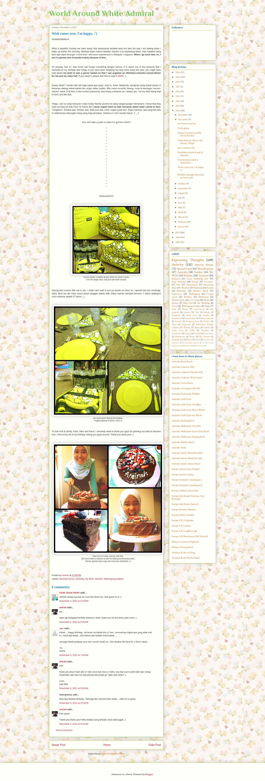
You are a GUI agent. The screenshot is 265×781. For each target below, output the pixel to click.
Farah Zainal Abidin (69, 592)
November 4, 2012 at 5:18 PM (73, 601)
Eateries (187, 312)
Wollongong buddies (114, 579)
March (181, 217)
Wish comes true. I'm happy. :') (191, 169)
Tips (197, 312)
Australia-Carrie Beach (182, 383)
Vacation (203, 275)
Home (107, 744)
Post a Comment (64, 730)
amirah (63, 607)
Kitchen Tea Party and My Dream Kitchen (189, 134)
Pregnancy (186, 324)
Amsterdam (190, 318)
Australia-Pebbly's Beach (183, 442)
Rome (189, 339)
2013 (177, 105)
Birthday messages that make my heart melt (191, 176)
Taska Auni (177, 330)
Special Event (184, 269)
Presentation (199, 345)
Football (197, 333)
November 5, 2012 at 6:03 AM (73, 622)
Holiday (188, 275)
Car (203, 342)
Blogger (149, 774)
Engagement (176, 345)
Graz (174, 309)
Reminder (181, 290)
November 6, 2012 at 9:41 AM (73, 724)
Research (176, 278)
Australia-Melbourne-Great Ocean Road (190, 431)
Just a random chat (186, 147)
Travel (175, 306)
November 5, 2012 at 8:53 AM (73, 688)
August (181, 193)
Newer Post (58, 744)
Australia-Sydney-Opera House (186, 463)
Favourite (208, 281)
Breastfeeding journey (190, 342)
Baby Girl (187, 303)
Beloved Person (67, 579)
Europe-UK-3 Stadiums (183, 520)
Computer (176, 315)
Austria (175, 303)
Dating (188, 333)
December (183, 114)
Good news (191, 315)
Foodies (198, 272)
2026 (178, 72)
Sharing (186, 327)
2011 (177, 232)
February (182, 221)
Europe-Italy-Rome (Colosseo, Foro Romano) (188, 497)
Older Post (154, 744)
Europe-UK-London (181, 525)
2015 (177, 96)
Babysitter (175, 342)
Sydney (207, 327)
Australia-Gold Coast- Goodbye (186, 404)
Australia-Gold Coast (181, 399)
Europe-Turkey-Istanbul (183, 514)
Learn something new (198, 278)
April (180, 212)
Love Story (208, 333)
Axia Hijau (207, 339)
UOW (192, 330)
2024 (178, 81)
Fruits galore (183, 128)
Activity (178, 264)
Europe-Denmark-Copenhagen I (187, 479)
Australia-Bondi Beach (182, 361)
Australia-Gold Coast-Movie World (188, 409)
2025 (178, 77)
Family (210, 287)
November (183, 119)
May (180, 207)
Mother (206, 321)
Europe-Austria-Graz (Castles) (186, 469)
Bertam (206, 312)
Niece (174, 324)
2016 (177, 91)
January (182, 226)
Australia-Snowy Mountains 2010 (187, 452)
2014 (177, 101)
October (182, 183)
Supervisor (177, 293)
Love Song (194, 300)
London (206, 315)
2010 (177, 237)
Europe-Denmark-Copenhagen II (187, 485)
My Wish (89, 579)
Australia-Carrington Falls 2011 (186, 388)
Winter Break (178, 300)
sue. (61, 628)
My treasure (204, 336)
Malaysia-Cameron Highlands (185, 541)
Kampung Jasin (192, 321)
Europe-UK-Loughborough (184, 531)
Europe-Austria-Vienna (183, 474)
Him (178, 284)
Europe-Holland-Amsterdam (185, 490)
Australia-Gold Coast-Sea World (187, 415)
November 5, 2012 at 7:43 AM (73, 655)
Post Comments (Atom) (113, 753)
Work (206, 300)
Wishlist (99, 579)
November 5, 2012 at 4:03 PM (73, 703)
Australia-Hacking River (183, 420)
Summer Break (200, 290)
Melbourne (203, 296)
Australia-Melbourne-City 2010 (186, 426)
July (180, 197)
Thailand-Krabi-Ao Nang (183, 552)
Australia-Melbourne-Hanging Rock (188, 436)
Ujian (197, 339)
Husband (198, 287)
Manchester (180, 336)
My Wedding (203, 303)
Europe (195, 281)
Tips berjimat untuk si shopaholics (188, 161)
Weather (185, 287)
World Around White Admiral (101, 13)
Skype (197, 327)
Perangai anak (178, 339)
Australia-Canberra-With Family (187, 377)
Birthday (80, 579)
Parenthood (177, 318)
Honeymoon (192, 284)
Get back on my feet (187, 123)
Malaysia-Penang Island (182, 547)
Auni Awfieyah (179, 281)
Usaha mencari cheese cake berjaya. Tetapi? (190, 142)
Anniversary (199, 309)
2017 (177, 86)
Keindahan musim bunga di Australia (190, 154)
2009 (178, 242)
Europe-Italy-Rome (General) (185, 504)
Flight (207, 306)
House (185, 309)
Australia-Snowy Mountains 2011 (187, 458)
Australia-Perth (179, 447)
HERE (121, 76)
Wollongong (194, 293)
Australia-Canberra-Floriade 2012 (187, 372)
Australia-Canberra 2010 (183, 367)
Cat (209, 342)
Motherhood (187, 345)
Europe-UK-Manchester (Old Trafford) (190, 536)
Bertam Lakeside (206, 318)
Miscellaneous (205, 269)
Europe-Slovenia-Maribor (184, 509)
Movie (192, 336)
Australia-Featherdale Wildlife (186, 393)
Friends (178, 321)
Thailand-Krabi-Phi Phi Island (185, 557)
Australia (182, 272)
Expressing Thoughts (188, 260)
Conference (176, 333)
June (180, 202)
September (183, 188)
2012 (177, 110)
